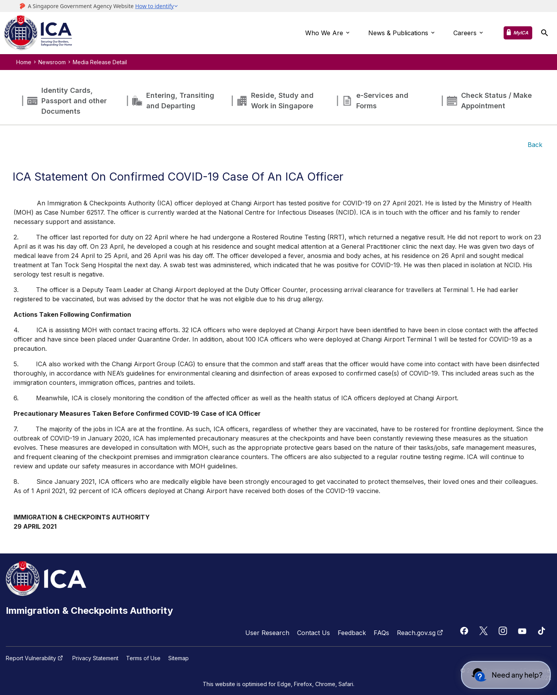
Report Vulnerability (35, 658)
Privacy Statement (95, 658)
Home (23, 62)
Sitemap (178, 658)
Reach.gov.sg (421, 632)
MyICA (520, 33)
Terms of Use (143, 658)
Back (535, 145)
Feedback (352, 632)
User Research (267, 632)
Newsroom (52, 62)
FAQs (381, 632)
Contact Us (313, 632)
